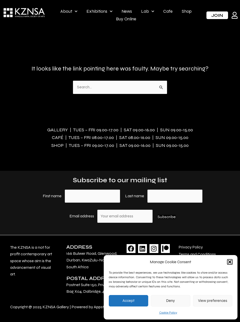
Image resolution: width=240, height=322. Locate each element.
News (127, 11)
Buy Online (126, 19)
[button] (229, 261)
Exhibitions (99, 11)
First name (52, 194)
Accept (128, 300)
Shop (187, 11)
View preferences (212, 300)
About (68, 11)
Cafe (168, 11)
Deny (170, 300)
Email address (82, 214)
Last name (134, 194)
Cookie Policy (168, 312)
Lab (147, 11)
